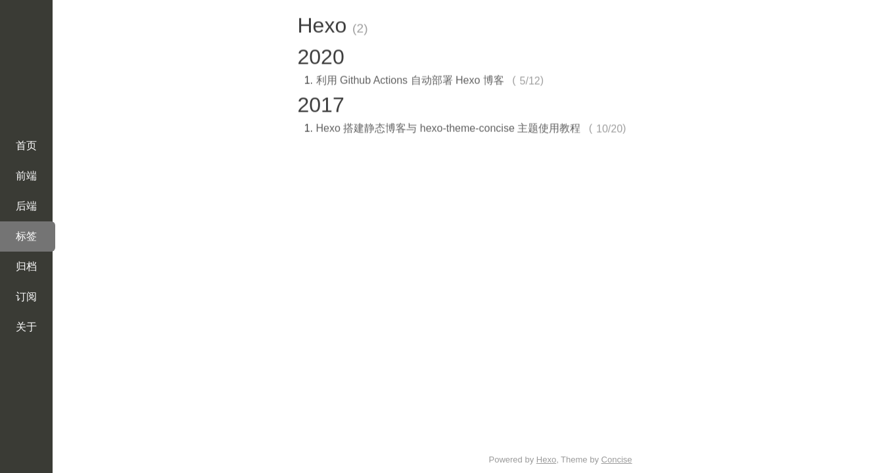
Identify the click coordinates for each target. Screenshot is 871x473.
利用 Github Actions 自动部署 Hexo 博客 (410, 78)
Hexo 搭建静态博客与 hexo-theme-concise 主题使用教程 (448, 126)
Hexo (546, 459)
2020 (321, 55)
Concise (616, 459)
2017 (321, 103)
